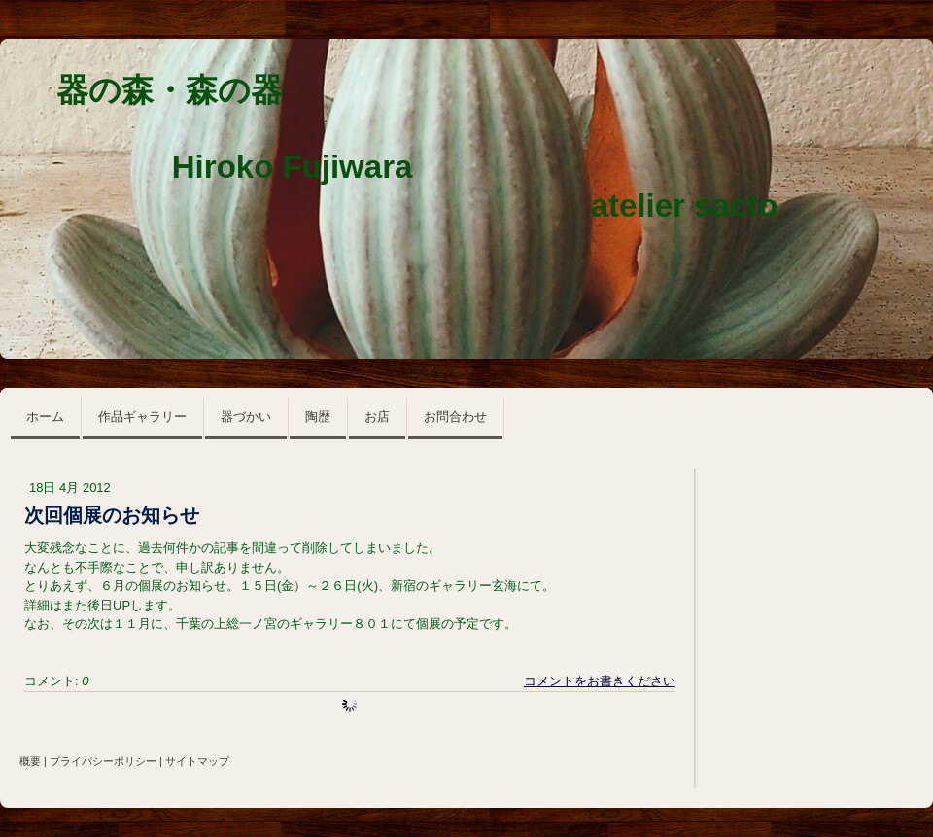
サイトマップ (197, 761)
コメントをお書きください (599, 681)
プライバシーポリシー (103, 761)
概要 (30, 761)
